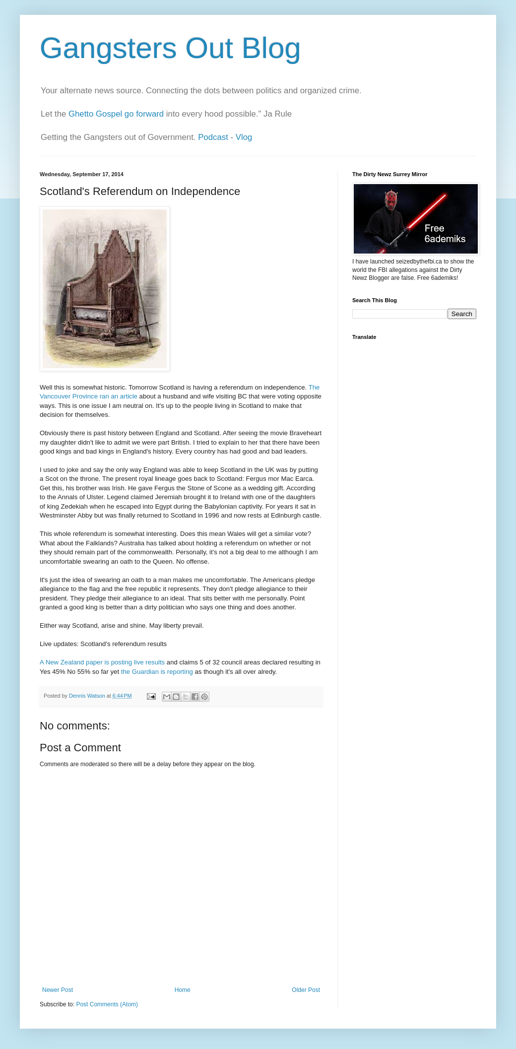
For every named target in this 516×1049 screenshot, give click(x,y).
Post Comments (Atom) (107, 1004)
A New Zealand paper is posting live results (102, 662)
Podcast (213, 137)
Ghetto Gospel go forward (116, 114)
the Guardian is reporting (157, 671)
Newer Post (57, 989)
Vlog (244, 137)
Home (183, 989)
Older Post (306, 989)
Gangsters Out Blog (170, 48)
